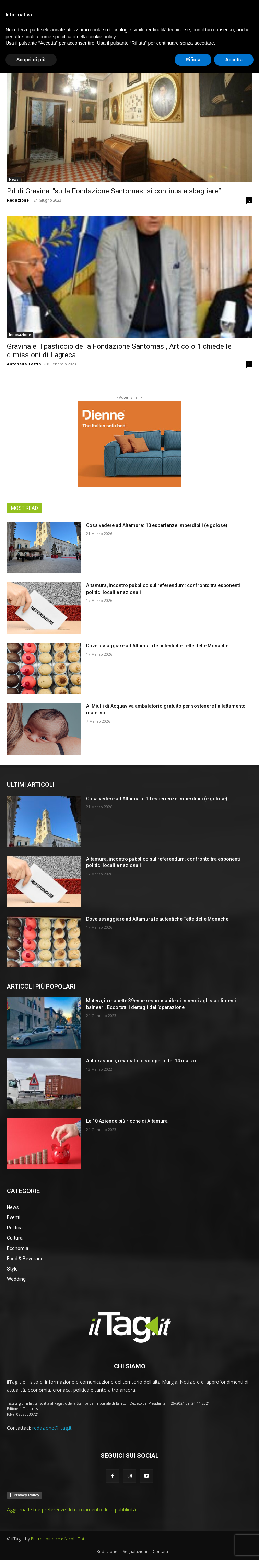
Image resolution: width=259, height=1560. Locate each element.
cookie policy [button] (101, 1523)
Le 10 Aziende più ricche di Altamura (127, 1121)
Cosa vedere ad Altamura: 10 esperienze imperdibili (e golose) (156, 525)
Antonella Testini (25, 363)
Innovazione (20, 334)
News (14, 179)
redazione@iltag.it (52, 1427)
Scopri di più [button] (31, 1546)
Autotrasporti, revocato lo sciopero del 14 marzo (141, 1060)
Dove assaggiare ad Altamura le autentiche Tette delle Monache (157, 645)
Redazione (18, 200)
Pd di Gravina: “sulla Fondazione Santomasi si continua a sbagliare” (114, 191)
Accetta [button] (234, 1546)
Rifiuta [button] (193, 1546)
